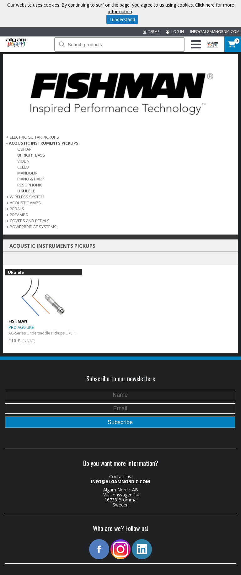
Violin (23, 161)
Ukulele (26, 191)
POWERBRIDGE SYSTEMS (33, 226)
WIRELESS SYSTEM (27, 197)
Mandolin (27, 173)
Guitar (24, 149)
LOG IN (175, 31)
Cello (23, 167)
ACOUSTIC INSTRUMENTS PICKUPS (43, 143)
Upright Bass (31, 155)
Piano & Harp (30, 179)
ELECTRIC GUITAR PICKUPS (34, 137)
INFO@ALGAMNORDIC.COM (214, 31)
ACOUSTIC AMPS (25, 203)
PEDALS (17, 209)
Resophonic (29, 185)
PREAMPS (19, 215)
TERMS (151, 31)
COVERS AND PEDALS (30, 221)
